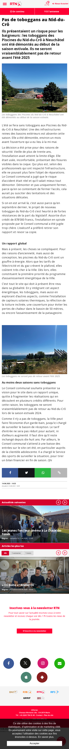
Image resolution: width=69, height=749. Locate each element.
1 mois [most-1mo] (28, 553)
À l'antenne (52, 11)
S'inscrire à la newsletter (34, 631)
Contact (39, 715)
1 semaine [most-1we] (16, 553)
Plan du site (48, 715)
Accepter (34, 743)
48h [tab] (5, 553)
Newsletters (59, 663)
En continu (17, 11)
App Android (42, 677)
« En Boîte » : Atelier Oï (18, 585)
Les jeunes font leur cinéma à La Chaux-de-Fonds (32, 532)
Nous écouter (61, 3)
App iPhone (26, 677)
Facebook (8, 663)
